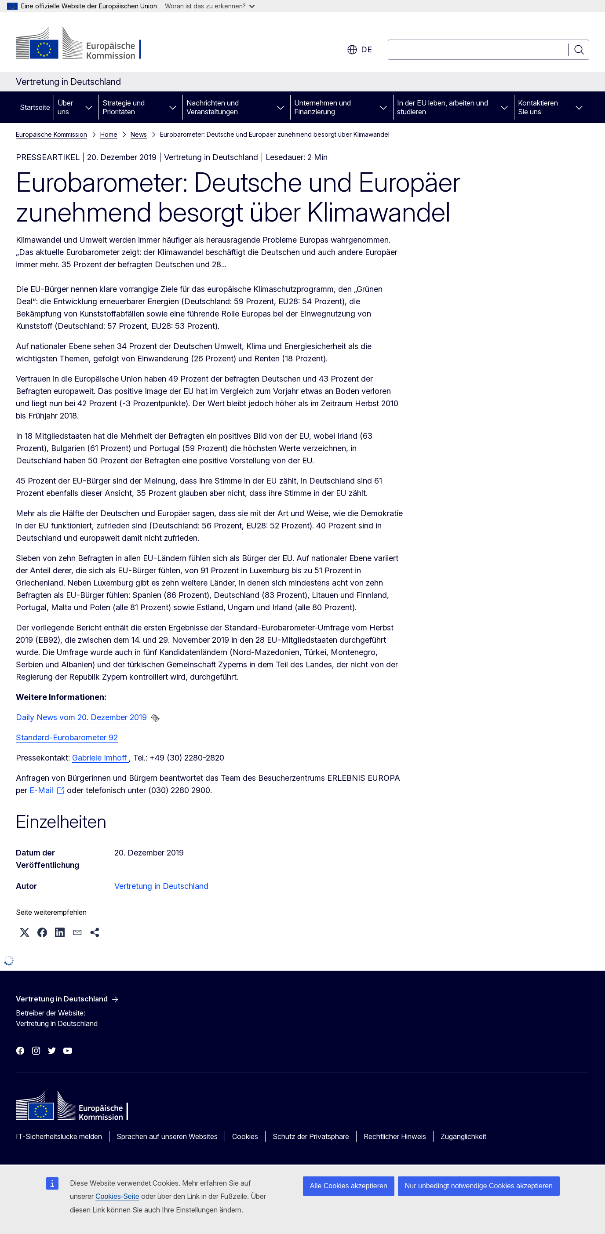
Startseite (35, 107)
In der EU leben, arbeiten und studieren (442, 107)
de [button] (359, 49)
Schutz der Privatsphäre (311, 1136)
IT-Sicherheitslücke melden (59, 1136)
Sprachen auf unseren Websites (167, 1136)
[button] (25, 932)
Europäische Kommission (51, 134)
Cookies (245, 1136)
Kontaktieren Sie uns (538, 107)
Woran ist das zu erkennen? (210, 6)
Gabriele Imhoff (100, 757)
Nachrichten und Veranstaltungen (212, 107)
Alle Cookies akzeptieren (348, 1186)
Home (108, 134)
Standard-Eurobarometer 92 (67, 737)
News (139, 134)
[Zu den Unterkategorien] (88, 107)
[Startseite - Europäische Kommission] (87, 44)
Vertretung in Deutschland (161, 886)
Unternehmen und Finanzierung (322, 107)
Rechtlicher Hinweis (395, 1136)
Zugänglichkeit (463, 1136)
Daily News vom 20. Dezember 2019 (82, 717)
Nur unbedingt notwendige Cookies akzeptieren (479, 1186)
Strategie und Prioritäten (123, 107)
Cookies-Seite (117, 1196)
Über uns (65, 107)
